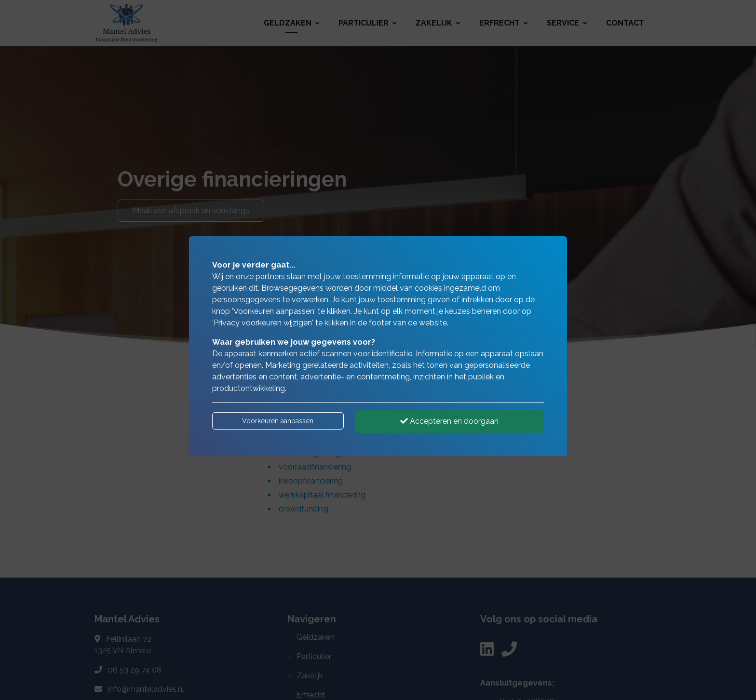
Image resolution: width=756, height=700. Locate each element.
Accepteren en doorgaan (449, 421)
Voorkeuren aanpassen (277, 421)
